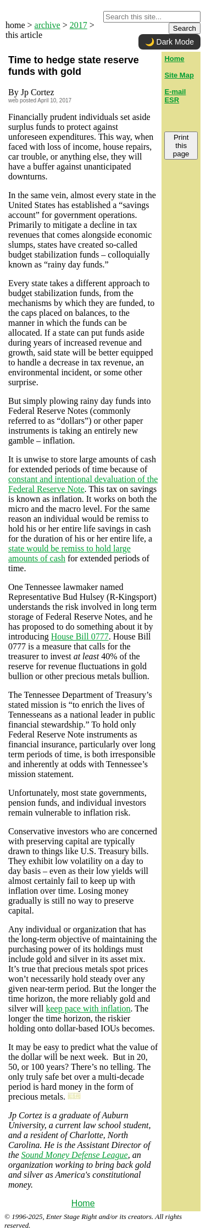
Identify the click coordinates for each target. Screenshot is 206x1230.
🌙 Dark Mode (169, 41)
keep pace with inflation (88, 1008)
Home (83, 1203)
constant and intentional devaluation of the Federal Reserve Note (83, 484)
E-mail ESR (175, 96)
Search (184, 28)
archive (47, 25)
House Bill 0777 (80, 636)
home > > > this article (49, 30)
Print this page (181, 145)
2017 (78, 25)
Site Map (178, 75)
